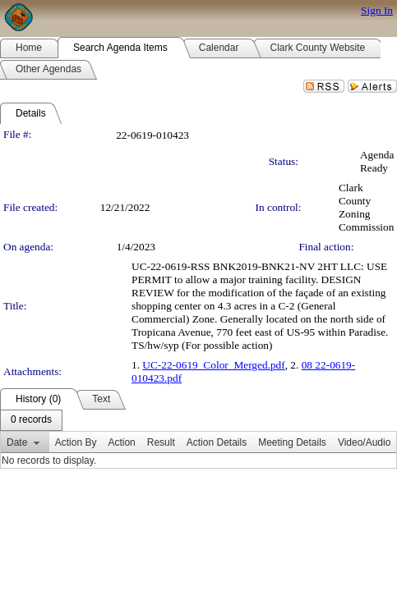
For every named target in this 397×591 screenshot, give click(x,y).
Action (121, 442)
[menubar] (31, 420)
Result (161, 442)
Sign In (377, 10)
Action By (76, 442)
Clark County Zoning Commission (366, 207)
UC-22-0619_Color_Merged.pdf (213, 365)
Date (17, 442)
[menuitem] (31, 420)
